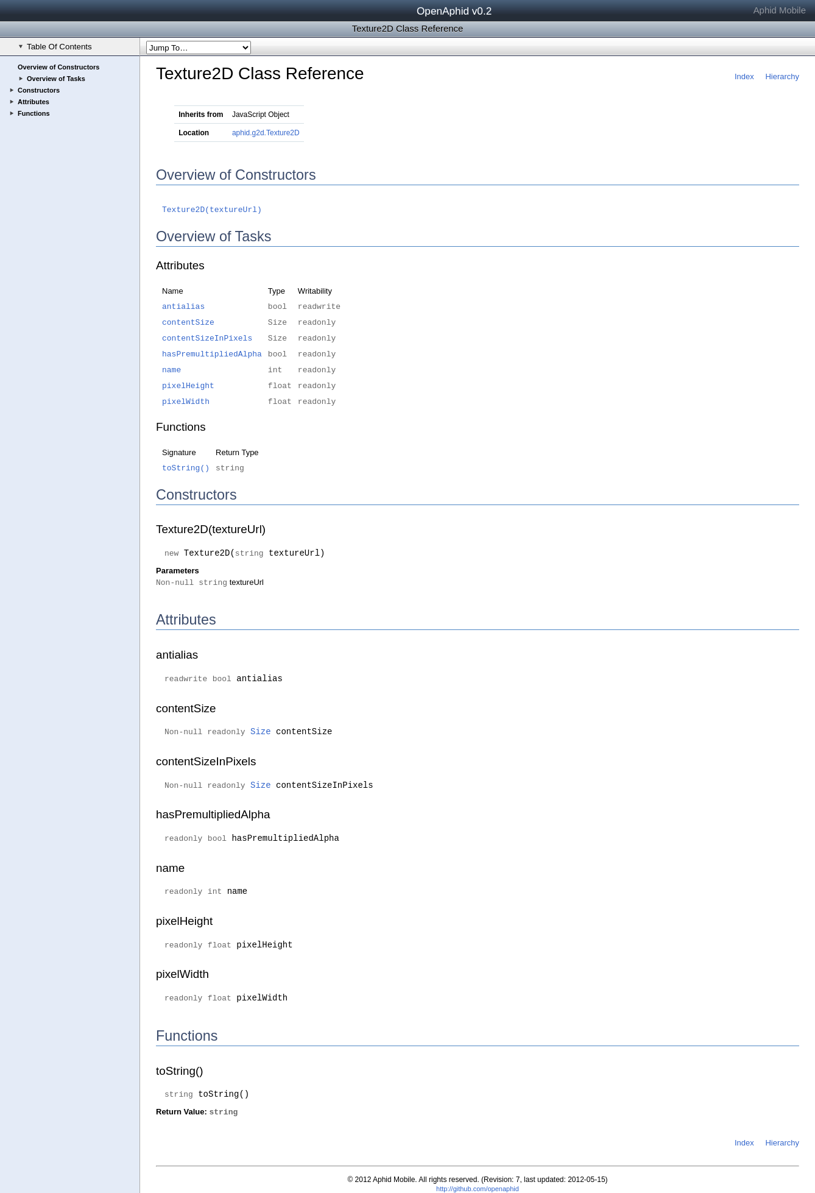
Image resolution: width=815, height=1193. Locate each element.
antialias (183, 306)
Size (260, 732)
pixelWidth (186, 401)
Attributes (33, 101)
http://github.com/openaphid (477, 1188)
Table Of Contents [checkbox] (55, 46)
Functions (34, 113)
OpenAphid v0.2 (454, 11)
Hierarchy (782, 76)
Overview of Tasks (56, 78)
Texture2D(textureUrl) (212, 209)
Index (744, 76)
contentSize (188, 322)
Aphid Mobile (779, 10)
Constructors (39, 90)
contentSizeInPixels (207, 338)
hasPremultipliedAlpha (212, 354)
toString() (186, 468)
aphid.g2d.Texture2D (266, 133)
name (171, 370)
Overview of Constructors (58, 67)
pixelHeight (188, 386)
